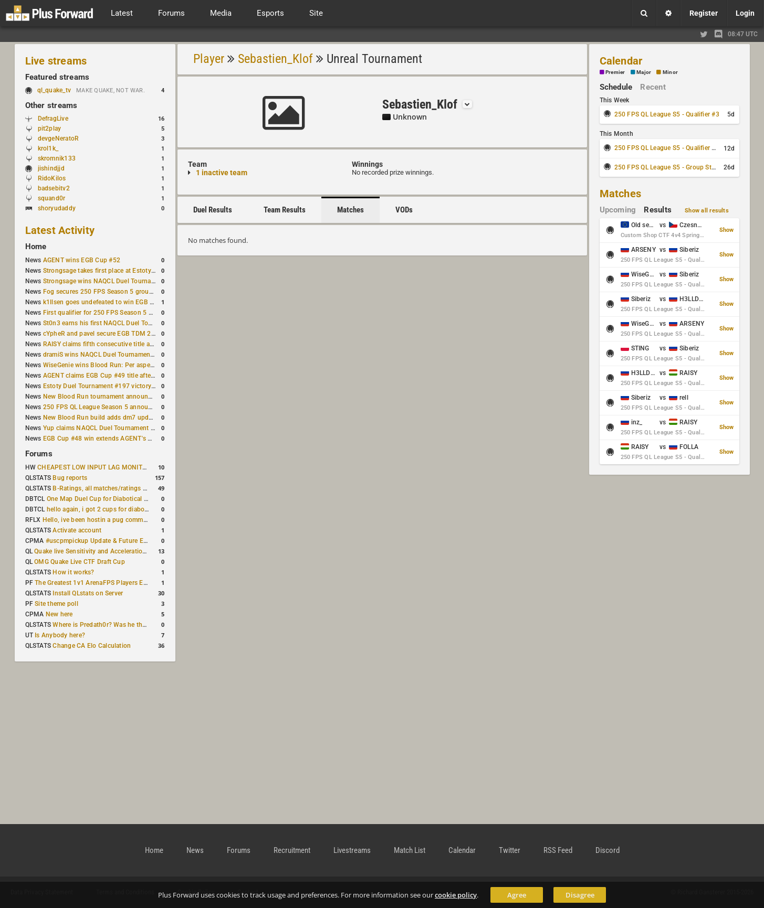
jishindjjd (51, 168)
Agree (516, 895)
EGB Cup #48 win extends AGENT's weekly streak (115, 438)
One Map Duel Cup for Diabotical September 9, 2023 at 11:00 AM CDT (149, 499)
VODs (404, 210)
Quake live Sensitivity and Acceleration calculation (107, 551)
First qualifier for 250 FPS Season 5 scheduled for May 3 (125, 312)
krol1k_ (48, 148)
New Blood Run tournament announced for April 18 (118, 396)
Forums (39, 453)
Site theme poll (56, 603)
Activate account (77, 530)
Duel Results (212, 210)
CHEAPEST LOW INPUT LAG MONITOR (94, 467)
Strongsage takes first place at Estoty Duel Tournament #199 (131, 270)
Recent (652, 87)
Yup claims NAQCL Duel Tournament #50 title (109, 428)
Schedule (616, 87)
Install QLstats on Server (88, 593)
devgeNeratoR (58, 138)
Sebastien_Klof (275, 58)
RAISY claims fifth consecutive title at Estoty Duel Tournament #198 (141, 344)
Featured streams (57, 77)
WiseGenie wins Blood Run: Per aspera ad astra (112, 365)
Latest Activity (60, 230)
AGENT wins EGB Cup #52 (81, 260)
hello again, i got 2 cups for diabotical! (103, 509)
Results (658, 210)
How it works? (73, 572)
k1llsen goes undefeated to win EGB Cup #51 (109, 302)
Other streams (51, 105)
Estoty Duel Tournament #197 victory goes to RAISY (119, 386)
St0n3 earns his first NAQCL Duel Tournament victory (120, 323)
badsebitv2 (54, 188)
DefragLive (53, 118)
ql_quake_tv (54, 90)
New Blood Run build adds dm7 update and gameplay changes (134, 417)
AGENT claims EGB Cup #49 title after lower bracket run (124, 375)
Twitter (509, 850)
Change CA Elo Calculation (92, 645)
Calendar (621, 61)
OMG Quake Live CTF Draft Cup (79, 561)
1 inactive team (221, 172)
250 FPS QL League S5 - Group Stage (668, 167)
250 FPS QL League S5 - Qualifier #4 (666, 148)
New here (59, 614)
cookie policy (456, 895)
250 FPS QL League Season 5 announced (103, 407)
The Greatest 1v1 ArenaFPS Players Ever (93, 582)
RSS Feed (557, 850)
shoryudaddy (57, 208)
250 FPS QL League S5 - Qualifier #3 (666, 114)
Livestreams (352, 850)
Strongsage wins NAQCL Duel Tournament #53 (111, 281)
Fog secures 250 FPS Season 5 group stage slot (113, 291)
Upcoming (618, 210)
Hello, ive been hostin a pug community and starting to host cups (138, 520)
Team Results (285, 210)
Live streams (56, 61)
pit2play (49, 128)
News (195, 850)
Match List (409, 850)
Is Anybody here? (60, 635)
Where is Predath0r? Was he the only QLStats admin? (130, 624)
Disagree (580, 895)
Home (36, 246)
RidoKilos (52, 178)
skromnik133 (57, 158)
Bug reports (70, 478)
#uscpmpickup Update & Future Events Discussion (119, 540)
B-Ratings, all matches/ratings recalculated (115, 488)
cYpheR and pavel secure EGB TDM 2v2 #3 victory (116, 333)
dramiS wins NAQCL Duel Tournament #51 (104, 354)
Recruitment (292, 850)
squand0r (52, 198)
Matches (350, 210)
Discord (607, 850)
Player (208, 58)
